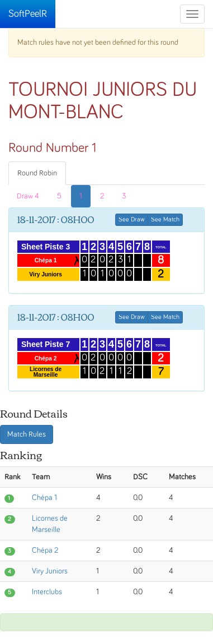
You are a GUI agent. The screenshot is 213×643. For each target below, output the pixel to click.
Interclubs (47, 592)
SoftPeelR (27, 14)
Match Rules (26, 434)
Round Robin (37, 173)
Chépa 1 (44, 498)
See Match (165, 219)
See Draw (132, 219)
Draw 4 (28, 196)
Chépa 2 (45, 550)
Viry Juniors (50, 571)
